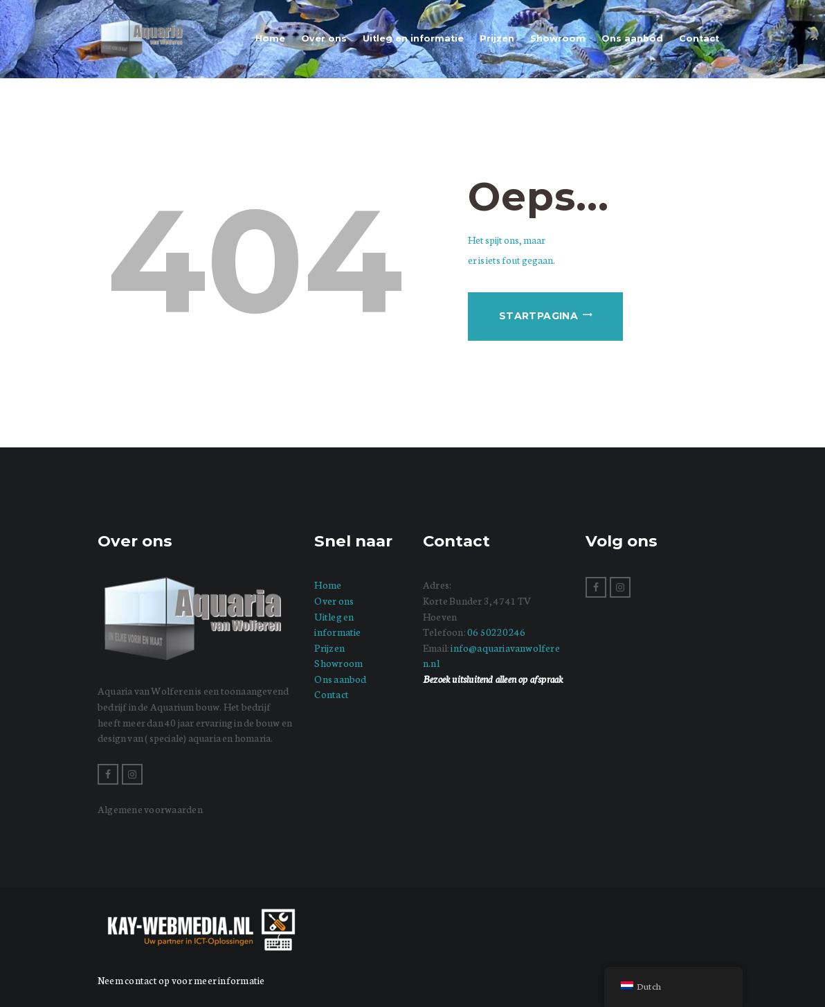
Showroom (338, 663)
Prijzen (329, 647)
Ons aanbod (340, 679)
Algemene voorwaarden (150, 809)
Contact (331, 694)
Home (327, 584)
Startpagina (538, 316)
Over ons (334, 600)
